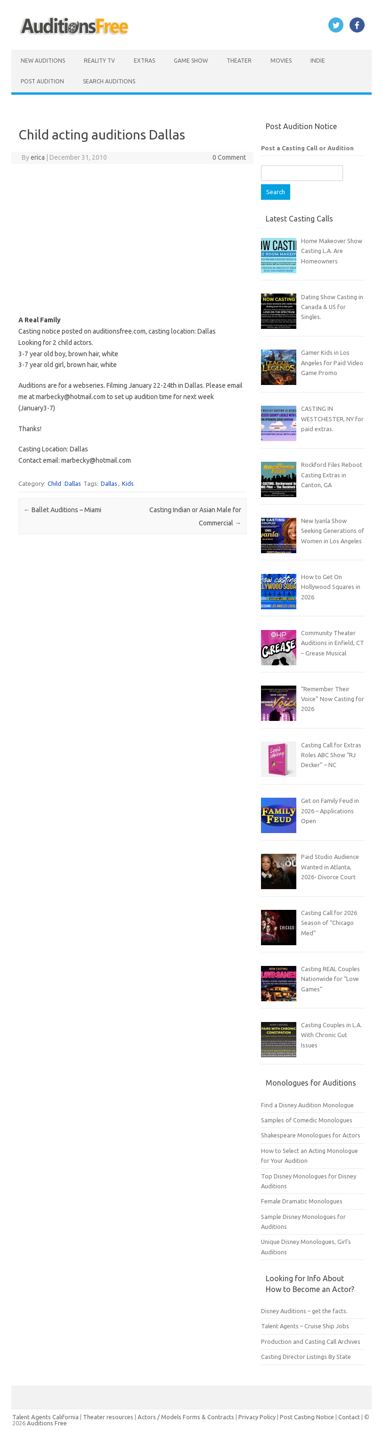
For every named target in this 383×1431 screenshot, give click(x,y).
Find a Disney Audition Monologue (307, 1105)
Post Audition (42, 81)
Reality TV (99, 60)
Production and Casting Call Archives (310, 1341)
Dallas (73, 483)
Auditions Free (47, 1423)
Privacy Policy (257, 1417)
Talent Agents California (45, 1417)
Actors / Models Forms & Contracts (186, 1417)
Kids (128, 483)
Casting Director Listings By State (306, 1356)
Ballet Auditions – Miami (62, 510)
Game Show (191, 60)
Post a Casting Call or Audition (307, 148)
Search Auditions (109, 81)
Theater (239, 60)
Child (54, 483)
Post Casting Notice (307, 1417)
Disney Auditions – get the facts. (304, 1311)
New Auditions (43, 60)
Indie (317, 60)
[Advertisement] (132, 239)
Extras (144, 60)
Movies (281, 60)
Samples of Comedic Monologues (306, 1120)
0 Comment (229, 157)
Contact (349, 1417)
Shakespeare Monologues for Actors (310, 1135)
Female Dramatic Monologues (301, 1201)
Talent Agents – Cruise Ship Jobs (305, 1326)
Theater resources (108, 1417)
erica (38, 157)
